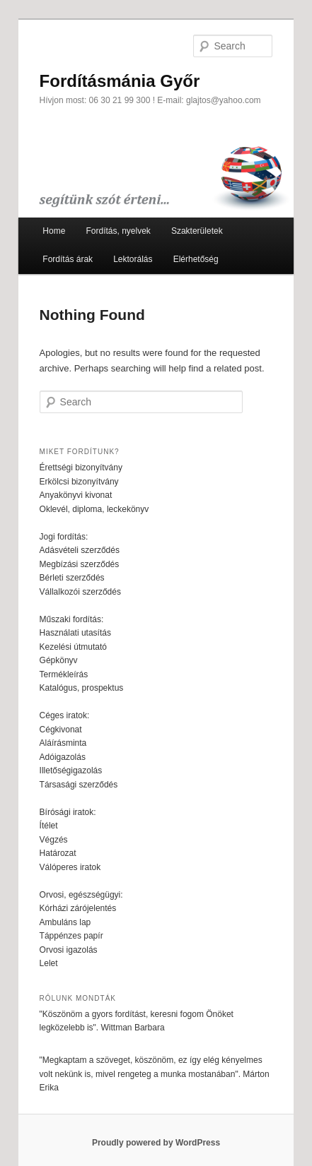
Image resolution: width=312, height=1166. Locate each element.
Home (53, 231)
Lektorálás (132, 259)
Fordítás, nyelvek (118, 231)
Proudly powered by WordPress (156, 1143)
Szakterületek (197, 231)
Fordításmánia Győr (120, 80)
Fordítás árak (67, 259)
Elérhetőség (196, 259)
